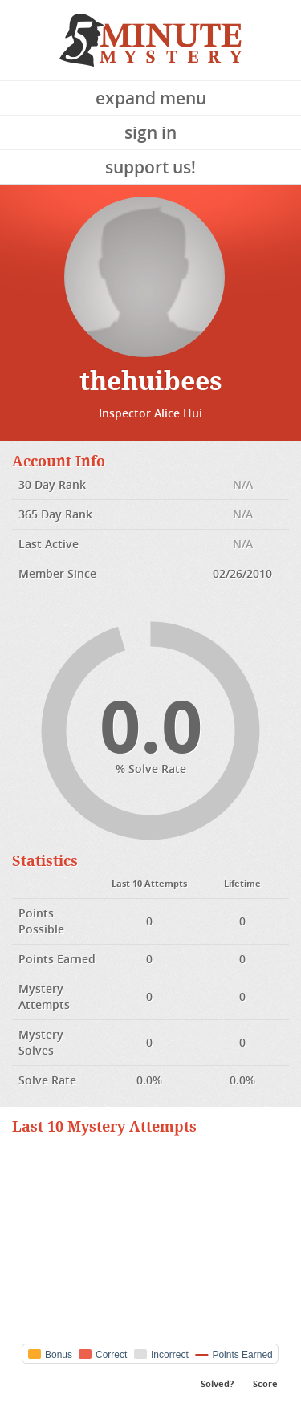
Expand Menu (151, 98)
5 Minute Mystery (150, 40)
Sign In (150, 132)
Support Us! (150, 167)
